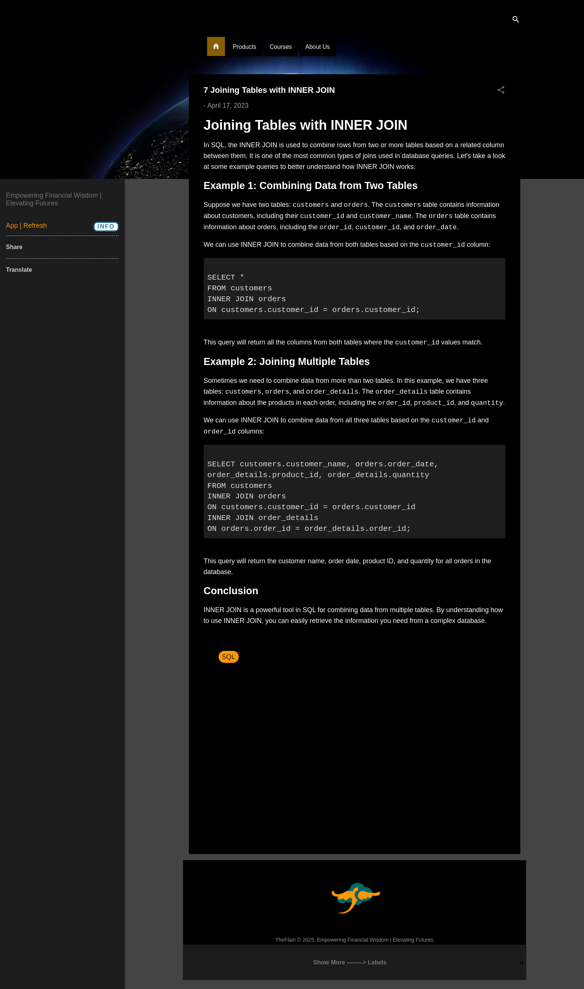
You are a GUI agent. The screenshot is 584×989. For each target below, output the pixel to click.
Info (106, 226)
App (13, 225)
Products (244, 47)
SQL (228, 657)
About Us (317, 47)
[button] (500, 91)
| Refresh (33, 225)
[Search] (515, 20)
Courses (281, 47)
